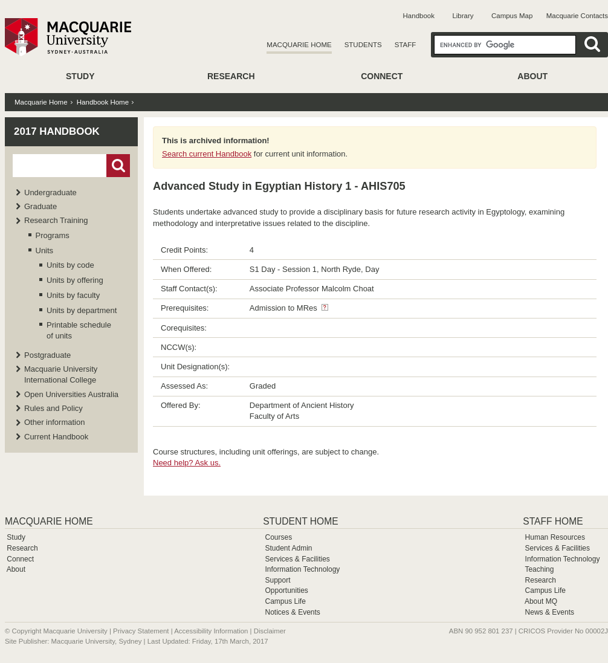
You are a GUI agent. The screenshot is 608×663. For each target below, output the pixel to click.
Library (462, 15)
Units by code (70, 265)
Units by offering (75, 280)
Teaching (539, 569)
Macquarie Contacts (577, 15)
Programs (53, 235)
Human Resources (555, 537)
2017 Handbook (57, 131)
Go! (118, 165)
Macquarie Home (299, 44)
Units (45, 250)
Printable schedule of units (79, 330)
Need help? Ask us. (187, 462)
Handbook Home (103, 102)
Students (363, 44)
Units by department (82, 310)
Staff (405, 44)
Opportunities (286, 590)
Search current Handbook (206, 153)
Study (80, 76)
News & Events (549, 612)
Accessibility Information (211, 631)
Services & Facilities (297, 559)
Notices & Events (292, 612)
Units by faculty (73, 295)
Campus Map (511, 15)
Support (277, 580)
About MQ (541, 601)
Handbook (419, 15)
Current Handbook (56, 436)
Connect (382, 76)
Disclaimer (270, 631)
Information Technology (302, 569)
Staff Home (553, 521)
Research (231, 76)
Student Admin (288, 548)
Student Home (300, 521)
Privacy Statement (141, 631)
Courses (278, 537)
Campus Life (285, 601)
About (532, 76)
